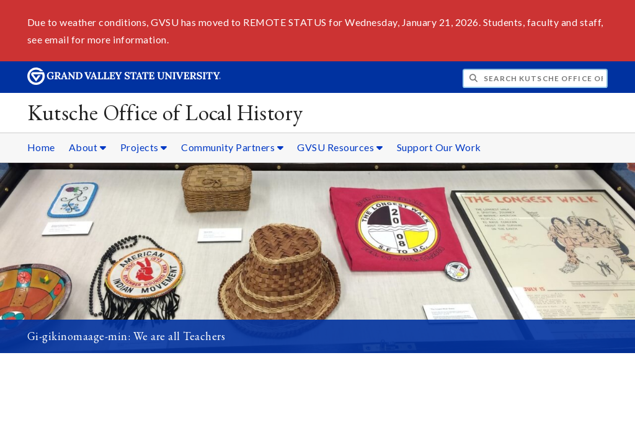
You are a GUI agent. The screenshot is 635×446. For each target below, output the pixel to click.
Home (41, 147)
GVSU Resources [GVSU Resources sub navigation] (340, 147)
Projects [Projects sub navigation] (143, 147)
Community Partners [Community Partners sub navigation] (232, 147)
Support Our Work (439, 147)
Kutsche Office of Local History (165, 112)
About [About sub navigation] (88, 147)
